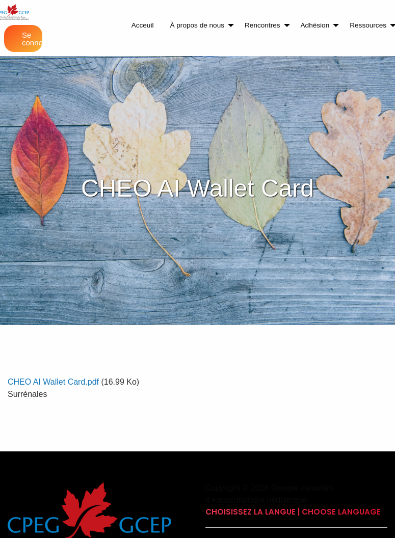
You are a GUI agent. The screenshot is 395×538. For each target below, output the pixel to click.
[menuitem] (142, 25)
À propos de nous (197, 25)
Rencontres (262, 25)
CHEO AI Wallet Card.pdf (53, 382)
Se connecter (32, 39)
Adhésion (315, 25)
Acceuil (142, 25)
